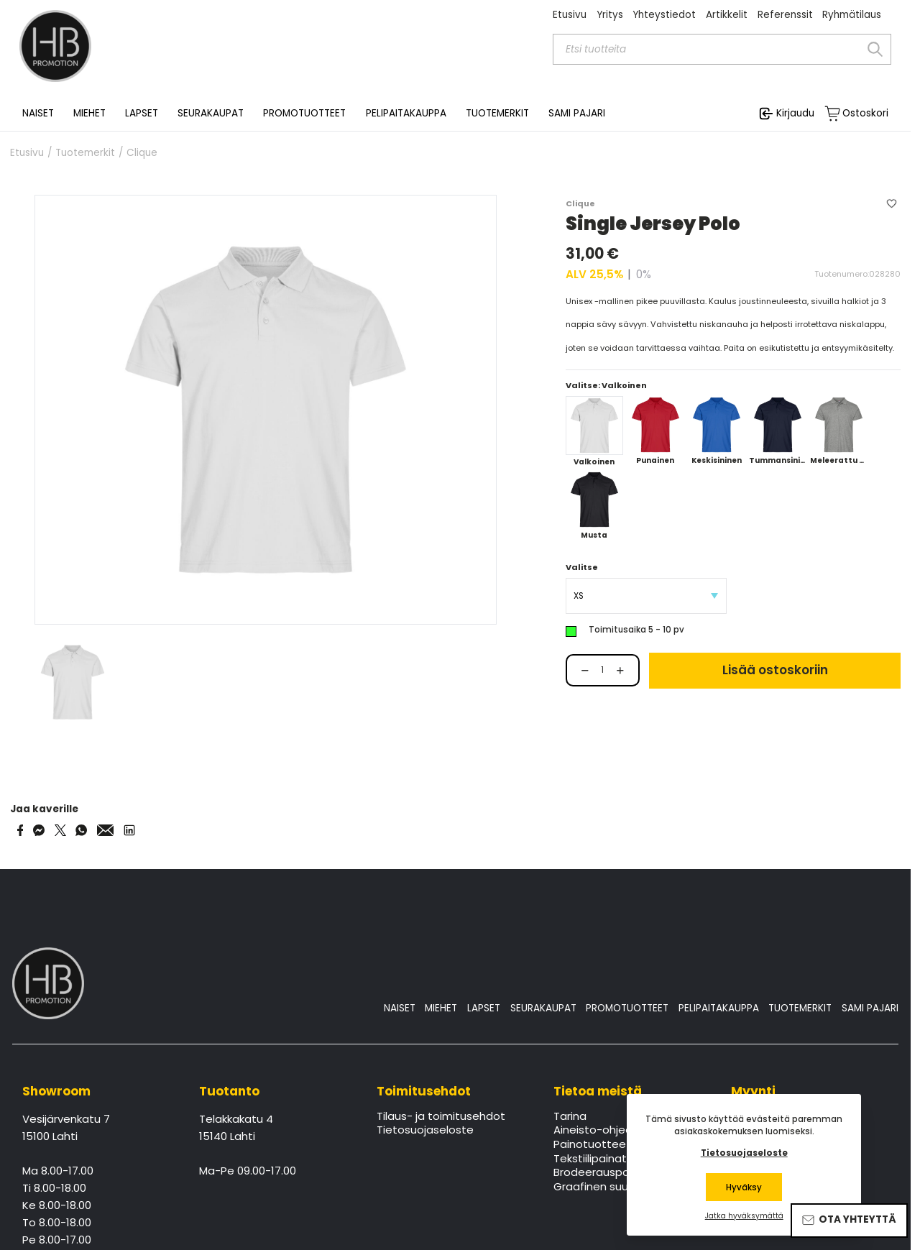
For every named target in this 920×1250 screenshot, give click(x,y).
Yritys (610, 15)
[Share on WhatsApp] (81, 830)
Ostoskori (865, 113)
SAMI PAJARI (576, 113)
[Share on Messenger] (39, 830)
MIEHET (441, 1008)
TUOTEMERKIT (800, 1008)
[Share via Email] (105, 830)
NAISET (399, 1008)
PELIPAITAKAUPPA (718, 1008)
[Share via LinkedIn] (129, 830)
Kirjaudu (795, 113)
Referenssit (785, 15)
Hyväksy (744, 1187)
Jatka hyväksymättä (744, 1216)
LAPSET (483, 1008)
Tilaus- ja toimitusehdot (441, 1117)
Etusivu (569, 15)
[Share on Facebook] (20, 830)
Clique (141, 153)
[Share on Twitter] (60, 830)
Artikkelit (727, 15)
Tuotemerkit (85, 153)
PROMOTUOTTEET (627, 1008)
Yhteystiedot (664, 15)
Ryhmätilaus (851, 15)
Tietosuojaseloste (425, 1130)
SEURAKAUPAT (211, 113)
